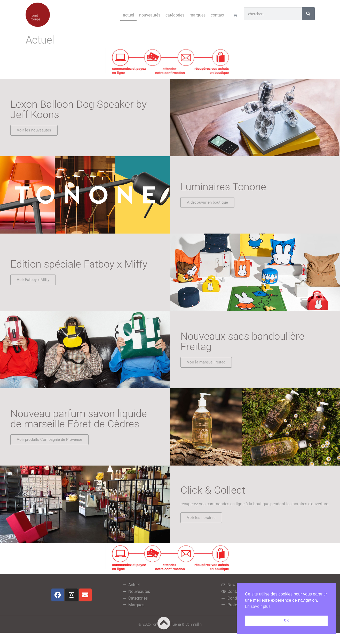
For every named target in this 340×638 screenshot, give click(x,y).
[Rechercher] (308, 13)
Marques (197, 15)
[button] (201, 517)
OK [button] (286, 620)
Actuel (128, 15)
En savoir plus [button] (258, 606)
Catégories (174, 15)
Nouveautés (149, 15)
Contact (217, 15)
